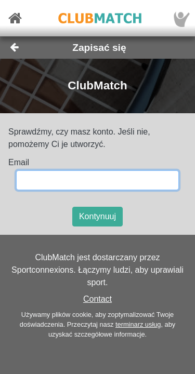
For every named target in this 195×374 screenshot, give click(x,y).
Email (18, 162)
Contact (97, 299)
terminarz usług (138, 324)
